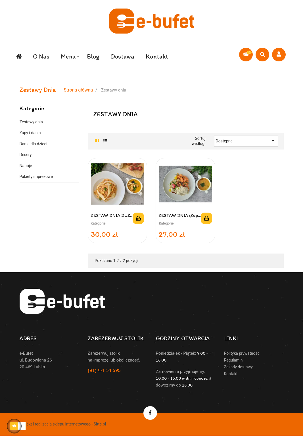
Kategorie (32, 106)
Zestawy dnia (31, 120)
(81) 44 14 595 (104, 369)
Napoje (26, 163)
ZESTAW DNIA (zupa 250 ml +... (179, 214)
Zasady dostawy (238, 365)
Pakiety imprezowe (36, 175)
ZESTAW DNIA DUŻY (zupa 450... (112, 214)
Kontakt (231, 372)
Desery (26, 153)
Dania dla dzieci (33, 142)
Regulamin (233, 358)
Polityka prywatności (242, 351)
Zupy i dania (30, 131)
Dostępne (246, 139)
